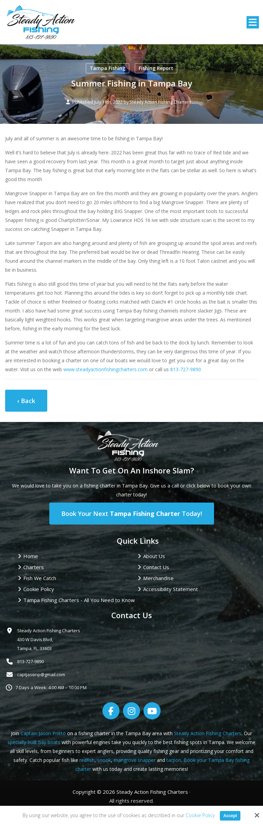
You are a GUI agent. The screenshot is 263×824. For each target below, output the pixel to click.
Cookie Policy (200, 816)
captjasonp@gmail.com (41, 674)
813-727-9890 (185, 369)
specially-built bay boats (34, 742)
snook (104, 760)
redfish (87, 760)
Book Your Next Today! (131, 513)
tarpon (173, 760)
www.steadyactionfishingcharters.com (105, 369)
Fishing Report (156, 68)
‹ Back (26, 401)
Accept (230, 815)
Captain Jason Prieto (43, 733)
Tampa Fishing (107, 68)
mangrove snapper (134, 760)
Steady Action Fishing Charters (160, 102)
